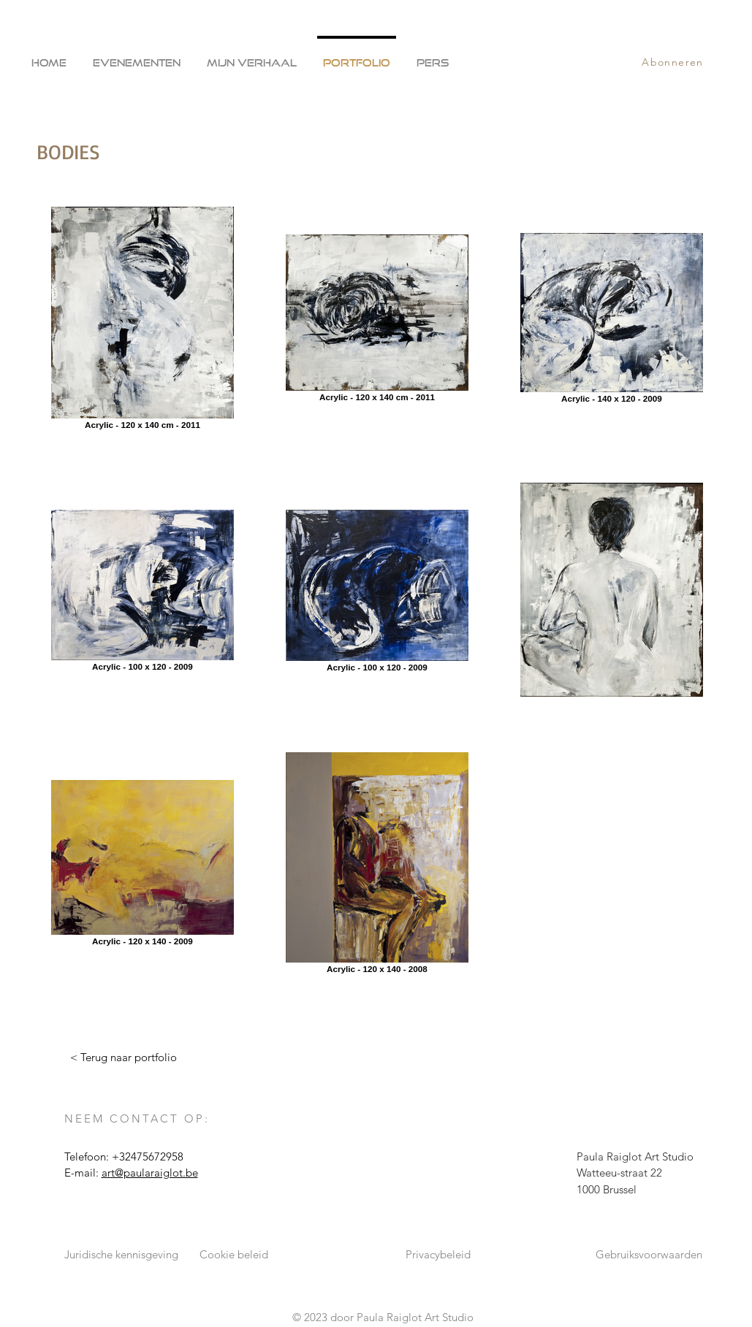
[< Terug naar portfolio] (123, 1057)
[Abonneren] (674, 62)
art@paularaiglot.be (150, 1172)
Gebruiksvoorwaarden (649, 1254)
